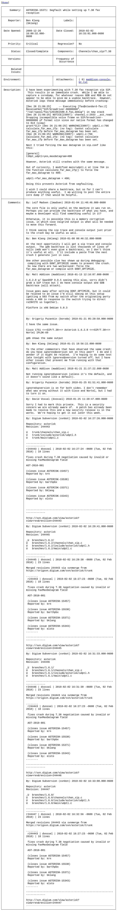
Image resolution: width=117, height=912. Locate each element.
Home (5, 2)
